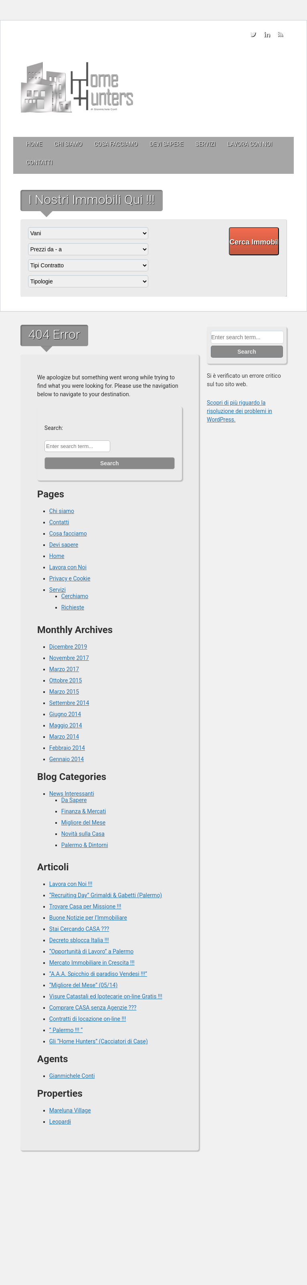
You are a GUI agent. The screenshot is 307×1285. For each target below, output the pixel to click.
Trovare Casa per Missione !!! (85, 906)
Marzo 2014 (64, 736)
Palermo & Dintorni (84, 845)
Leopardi (60, 1121)
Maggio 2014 (65, 725)
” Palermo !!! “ (66, 1030)
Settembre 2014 (69, 703)
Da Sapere (74, 800)
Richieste (72, 607)
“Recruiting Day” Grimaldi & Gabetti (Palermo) (105, 895)
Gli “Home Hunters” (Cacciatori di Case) (98, 1041)
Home (34, 144)
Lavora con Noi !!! (70, 884)
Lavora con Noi (249, 144)
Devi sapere (166, 144)
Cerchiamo (74, 596)
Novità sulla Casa (83, 834)
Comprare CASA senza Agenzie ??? (93, 1007)
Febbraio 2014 (67, 748)
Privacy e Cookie (70, 578)
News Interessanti (71, 793)
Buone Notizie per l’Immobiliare (88, 917)
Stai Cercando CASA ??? (79, 929)
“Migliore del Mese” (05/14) (83, 985)
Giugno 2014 (65, 714)
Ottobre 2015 (65, 680)
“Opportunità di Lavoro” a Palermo (91, 951)
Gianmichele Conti (72, 1076)
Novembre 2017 (69, 658)
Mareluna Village (70, 1110)
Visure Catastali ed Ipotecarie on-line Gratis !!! (105, 996)
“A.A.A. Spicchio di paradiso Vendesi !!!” (98, 974)
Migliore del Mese (83, 822)
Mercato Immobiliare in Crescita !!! (92, 962)
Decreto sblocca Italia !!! (79, 940)
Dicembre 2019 (68, 647)
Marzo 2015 (64, 691)
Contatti (39, 162)
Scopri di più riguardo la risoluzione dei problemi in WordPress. (239, 411)
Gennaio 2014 (66, 759)
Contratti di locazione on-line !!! (87, 1019)
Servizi (206, 144)
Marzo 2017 (64, 669)
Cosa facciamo (115, 144)
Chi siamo (68, 144)
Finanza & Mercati (83, 811)
